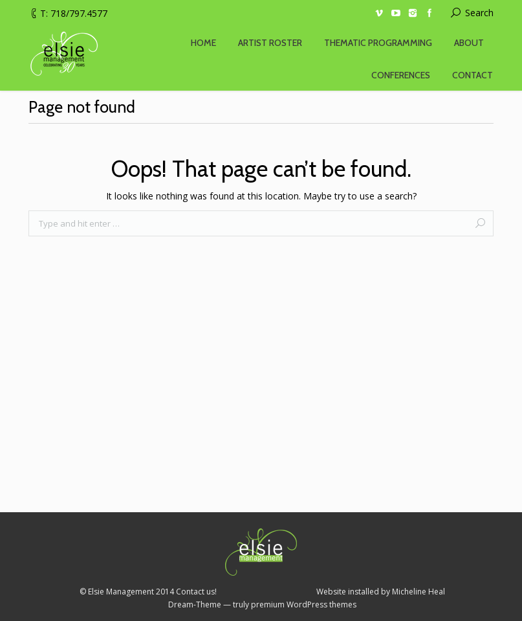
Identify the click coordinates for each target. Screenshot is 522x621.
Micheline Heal (418, 591)
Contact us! (196, 591)
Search (479, 12)
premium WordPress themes (303, 604)
